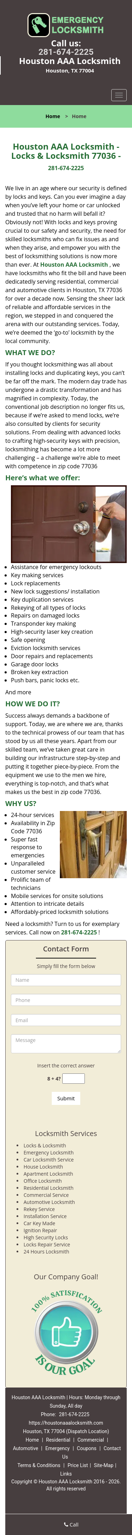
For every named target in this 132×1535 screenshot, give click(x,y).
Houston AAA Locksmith (74, 264)
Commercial (90, 1440)
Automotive (25, 1448)
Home (52, 116)
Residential (58, 1440)
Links (66, 1474)
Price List (78, 1465)
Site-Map (103, 1465)
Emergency (57, 1448)
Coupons (86, 1448)
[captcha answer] (73, 1078)
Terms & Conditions (38, 1465)
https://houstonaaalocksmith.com (66, 1423)
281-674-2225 (66, 52)
